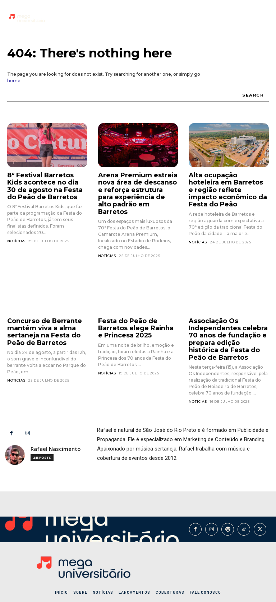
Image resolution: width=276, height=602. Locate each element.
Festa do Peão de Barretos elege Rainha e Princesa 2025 (137, 313)
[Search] (253, 95)
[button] (262, 18)
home (13, 80)
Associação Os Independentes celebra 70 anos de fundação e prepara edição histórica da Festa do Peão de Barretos (227, 322)
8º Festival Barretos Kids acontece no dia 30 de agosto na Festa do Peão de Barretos (44, 183)
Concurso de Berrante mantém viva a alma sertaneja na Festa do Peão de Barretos (39, 316)
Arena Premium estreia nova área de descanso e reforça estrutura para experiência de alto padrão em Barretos (137, 186)
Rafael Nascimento (56, 428)
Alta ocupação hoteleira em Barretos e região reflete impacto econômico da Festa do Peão (228, 183)
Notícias (16, 236)
